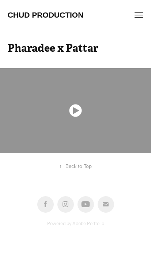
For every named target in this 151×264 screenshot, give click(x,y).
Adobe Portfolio (88, 223)
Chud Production (46, 15)
